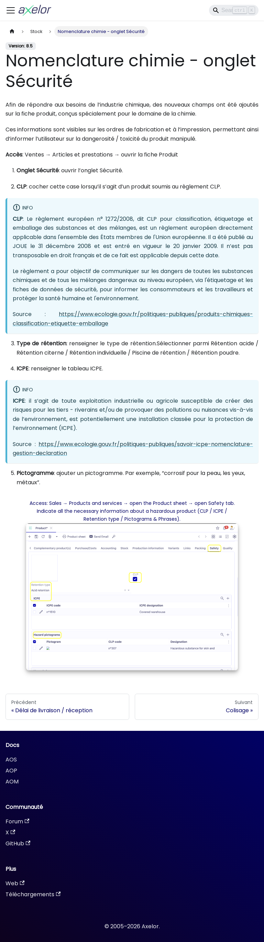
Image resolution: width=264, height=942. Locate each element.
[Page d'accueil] (12, 31)
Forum (17, 821)
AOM (12, 782)
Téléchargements (33, 894)
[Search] (233, 10)
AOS (11, 760)
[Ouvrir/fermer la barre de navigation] (11, 10)
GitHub (18, 843)
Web (15, 883)
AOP (11, 771)
